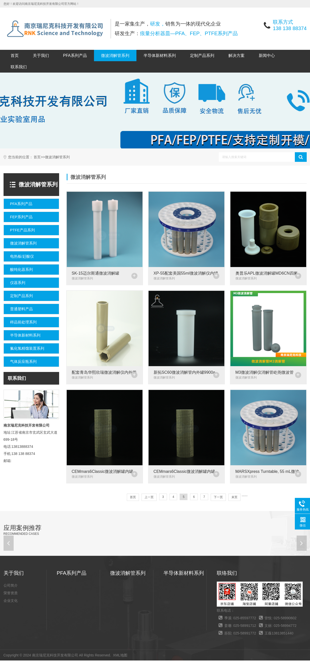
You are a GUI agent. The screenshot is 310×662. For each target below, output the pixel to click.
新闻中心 (267, 55)
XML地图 (120, 657)
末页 (234, 498)
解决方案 (236, 55)
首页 (15, 55)
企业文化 (11, 602)
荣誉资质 (11, 594)
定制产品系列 (202, 55)
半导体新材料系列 (160, 55)
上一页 (149, 498)
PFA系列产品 (75, 55)
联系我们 (19, 67)
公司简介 (11, 587)
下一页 (218, 498)
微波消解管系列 (115, 55)
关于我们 (41, 55)
